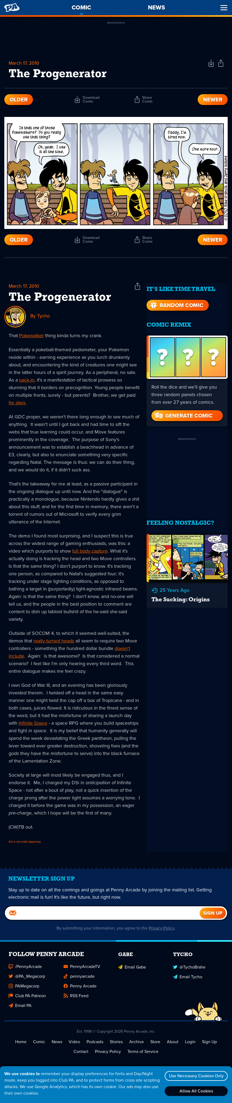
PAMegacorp (24, 989)
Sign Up (209, 1045)
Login (190, 1045)
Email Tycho (187, 980)
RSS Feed (76, 999)
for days (17, 403)
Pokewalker (31, 336)
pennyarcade (79, 980)
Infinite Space (33, 723)
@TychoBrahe (189, 970)
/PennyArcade (25, 970)
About (172, 1045)
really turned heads (54, 641)
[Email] (102, 916)
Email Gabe (132, 970)
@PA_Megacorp (27, 980)
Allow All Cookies (195, 1091)
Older (19, 100)
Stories (116, 1045)
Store (155, 1045)
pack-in (26, 380)
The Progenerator (60, 298)
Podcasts (95, 1045)
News (57, 1045)
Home (20, 1045)
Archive (136, 1045)
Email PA (20, 1009)
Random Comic (176, 302)
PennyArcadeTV (82, 970)
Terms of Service (142, 1055)
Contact (81, 1055)
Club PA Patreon (27, 999)
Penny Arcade (80, 989)
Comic (39, 1045)
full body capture (90, 551)
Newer (212, 100)
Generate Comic (183, 412)
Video (74, 1045)
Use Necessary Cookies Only (195, 1076)
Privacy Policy (162, 931)
